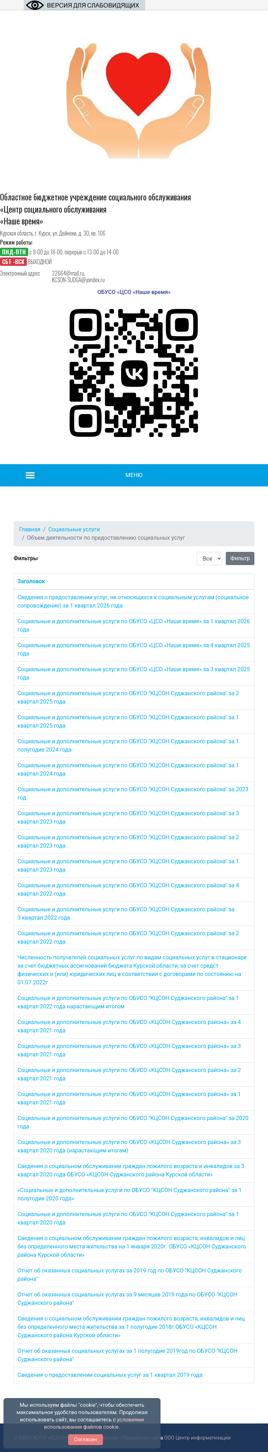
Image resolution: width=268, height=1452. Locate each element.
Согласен (85, 1439)
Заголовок (31, 581)
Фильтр (240, 558)
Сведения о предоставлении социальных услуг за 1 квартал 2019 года (109, 1375)
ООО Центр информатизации (197, 1438)
